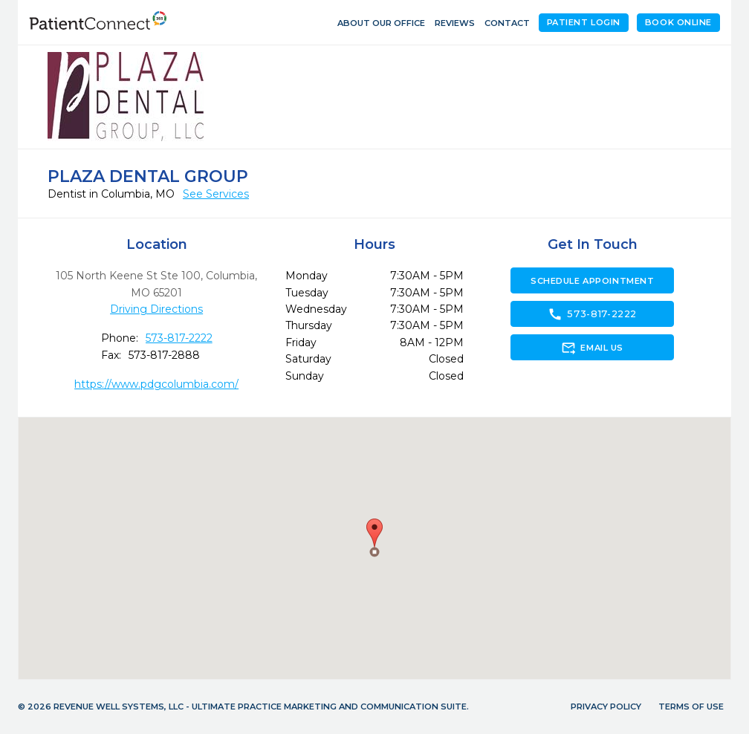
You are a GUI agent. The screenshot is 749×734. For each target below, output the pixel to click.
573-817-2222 (179, 338)
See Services (216, 194)
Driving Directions (156, 309)
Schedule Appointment (592, 281)
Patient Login (583, 22)
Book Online (678, 22)
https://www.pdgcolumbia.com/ (156, 384)
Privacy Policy (606, 706)
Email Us (592, 347)
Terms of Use (691, 706)
